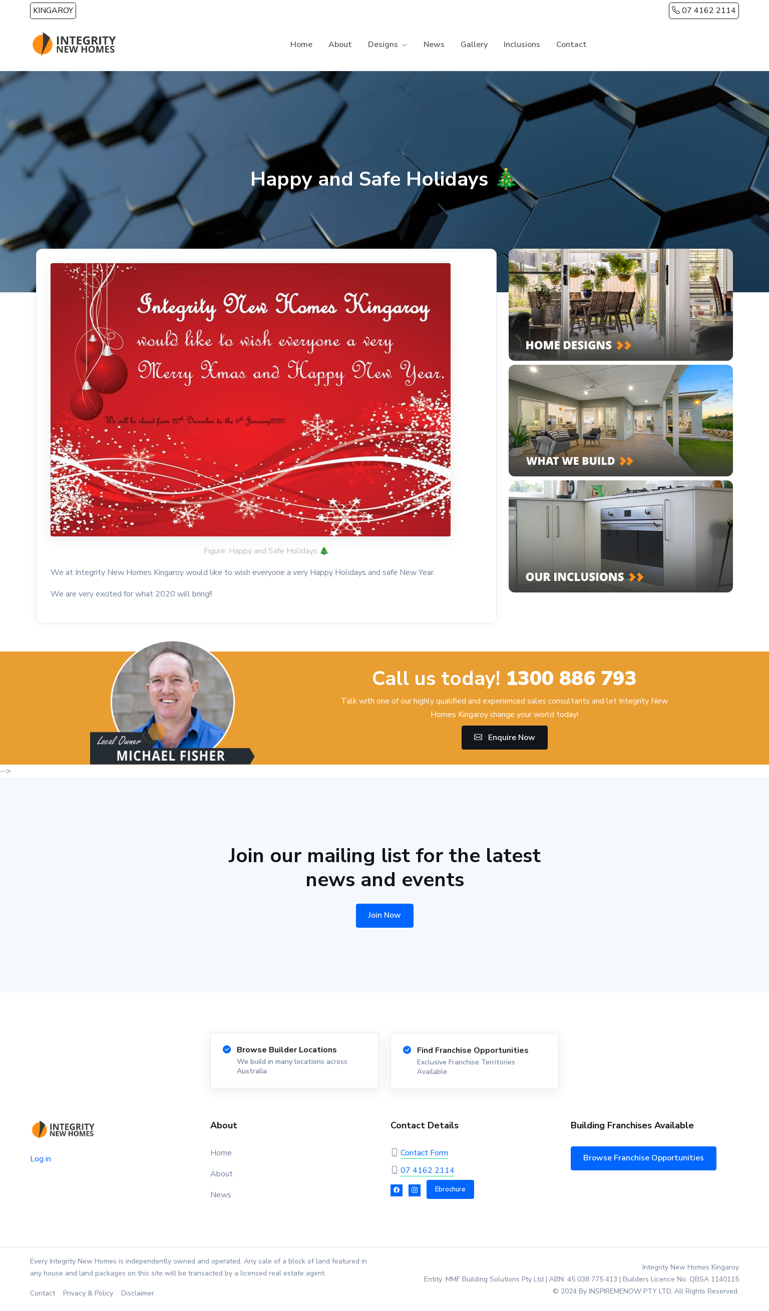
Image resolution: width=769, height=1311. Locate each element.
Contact (571, 44)
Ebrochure (450, 1189)
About (340, 44)
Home (301, 44)
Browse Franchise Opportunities (643, 1157)
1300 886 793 (571, 678)
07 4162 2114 (704, 10)
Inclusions (522, 44)
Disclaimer (137, 1293)
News (434, 44)
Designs (383, 44)
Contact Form (424, 1152)
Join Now (384, 915)
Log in (40, 1158)
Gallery (474, 44)
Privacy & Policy (88, 1293)
